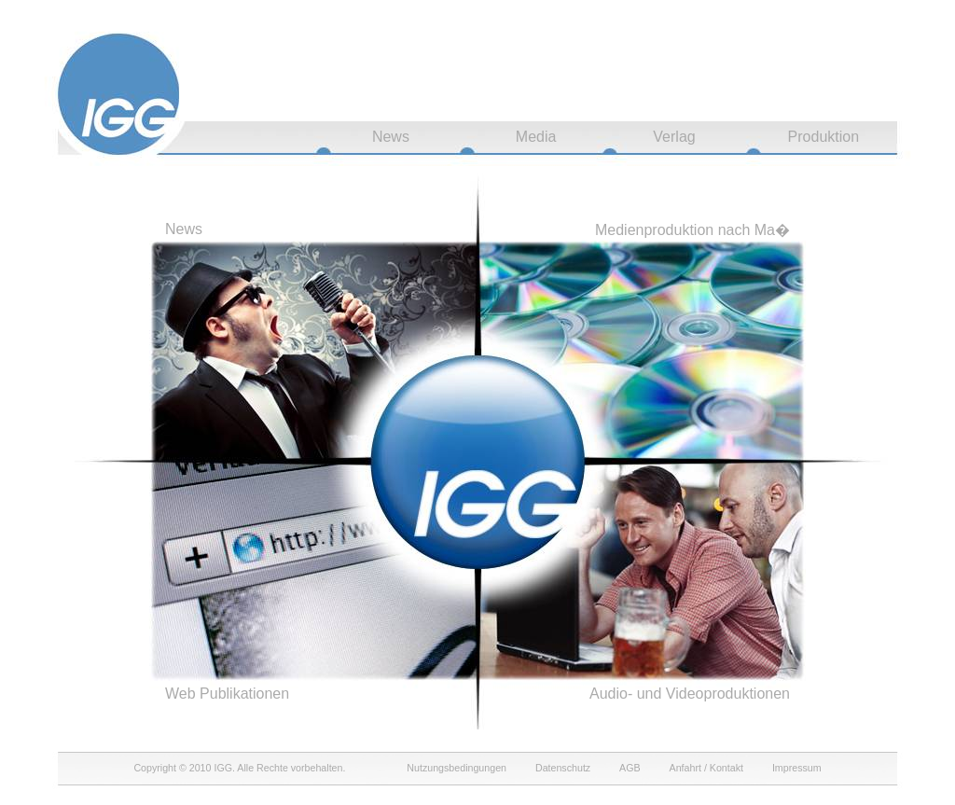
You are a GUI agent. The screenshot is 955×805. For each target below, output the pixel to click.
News (390, 137)
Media (536, 137)
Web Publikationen (227, 693)
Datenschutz (562, 767)
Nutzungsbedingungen (456, 767)
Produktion (824, 137)
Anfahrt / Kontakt (706, 767)
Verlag (674, 137)
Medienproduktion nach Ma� (692, 230)
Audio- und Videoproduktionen (689, 693)
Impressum (797, 767)
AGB (630, 767)
